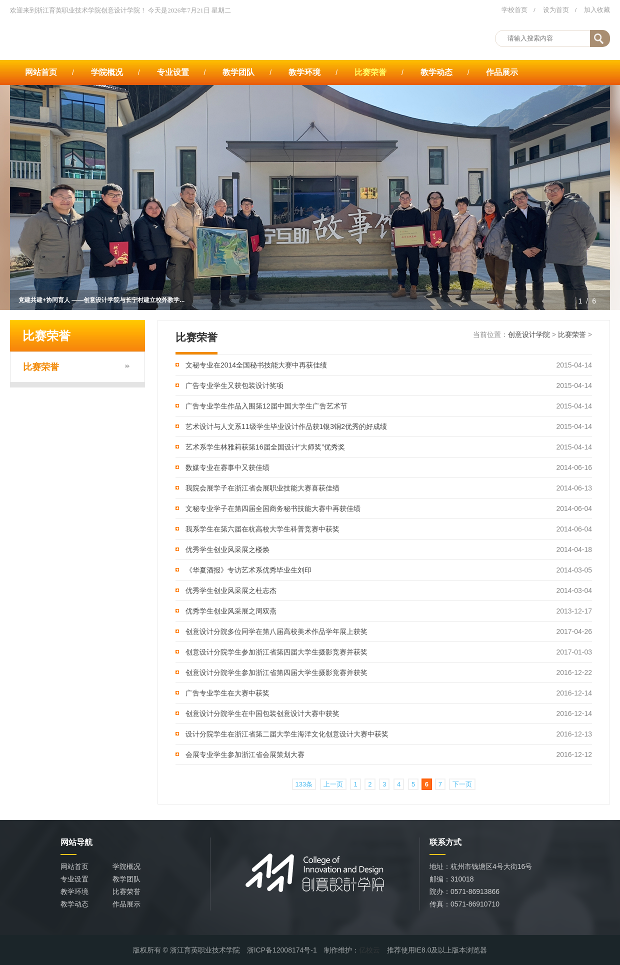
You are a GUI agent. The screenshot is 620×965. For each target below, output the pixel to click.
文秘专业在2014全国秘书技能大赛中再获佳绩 (256, 365)
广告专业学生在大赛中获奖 (228, 693)
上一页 (333, 784)
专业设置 (173, 72)
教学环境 (304, 72)
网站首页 (41, 72)
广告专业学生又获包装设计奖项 (235, 386)
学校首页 (515, 10)
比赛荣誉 (370, 72)
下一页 (462, 784)
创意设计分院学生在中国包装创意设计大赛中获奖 (263, 714)
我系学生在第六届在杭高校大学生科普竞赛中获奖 (263, 529)
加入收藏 (597, 10)
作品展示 (502, 72)
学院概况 (107, 72)
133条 (304, 784)
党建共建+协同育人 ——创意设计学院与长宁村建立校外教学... (101, 300)
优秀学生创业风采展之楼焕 (228, 550)
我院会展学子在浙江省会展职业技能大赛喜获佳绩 (263, 488)
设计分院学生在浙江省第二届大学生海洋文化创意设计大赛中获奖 (287, 734)
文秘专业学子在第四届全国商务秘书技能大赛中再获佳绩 (273, 508)
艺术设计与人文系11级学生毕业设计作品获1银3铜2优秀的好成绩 (286, 426)
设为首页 (556, 10)
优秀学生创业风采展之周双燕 (231, 611)
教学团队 (238, 72)
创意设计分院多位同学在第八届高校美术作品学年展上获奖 (277, 632)
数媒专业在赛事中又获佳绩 (228, 468)
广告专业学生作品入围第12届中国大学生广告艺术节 (267, 406)
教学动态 (436, 72)
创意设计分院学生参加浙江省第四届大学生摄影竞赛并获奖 (277, 652)
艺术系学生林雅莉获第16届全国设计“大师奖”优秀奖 (265, 447)
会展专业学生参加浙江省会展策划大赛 (245, 754)
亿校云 (369, 950)
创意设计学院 (529, 334)
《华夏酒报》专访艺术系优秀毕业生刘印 (249, 570)
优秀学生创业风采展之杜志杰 (231, 590)
